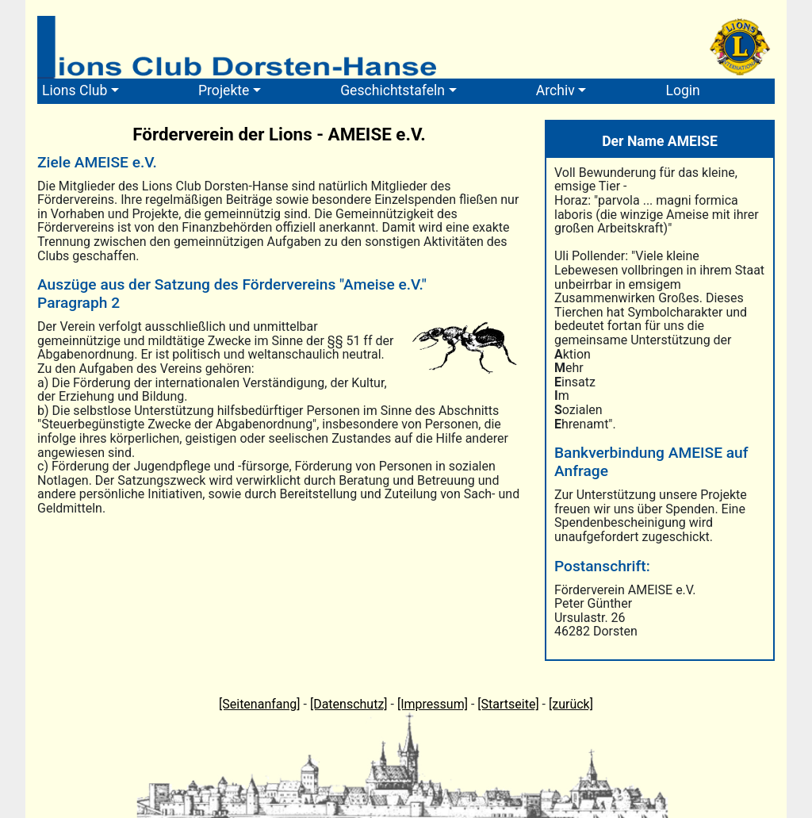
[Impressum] (432, 704)
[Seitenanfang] (260, 704)
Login (682, 90)
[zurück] (571, 704)
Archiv (555, 90)
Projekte (223, 90)
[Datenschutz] (349, 704)
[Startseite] (507, 704)
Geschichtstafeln (392, 90)
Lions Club (74, 90)
